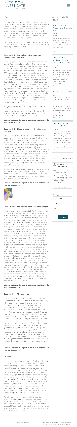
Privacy (62, 422)
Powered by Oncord (64, 424)
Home (43, 422)
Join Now (62, 217)
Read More (56, 51)
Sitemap (68, 422)
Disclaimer (55, 422)
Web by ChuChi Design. (49, 424)
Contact (48, 422)
